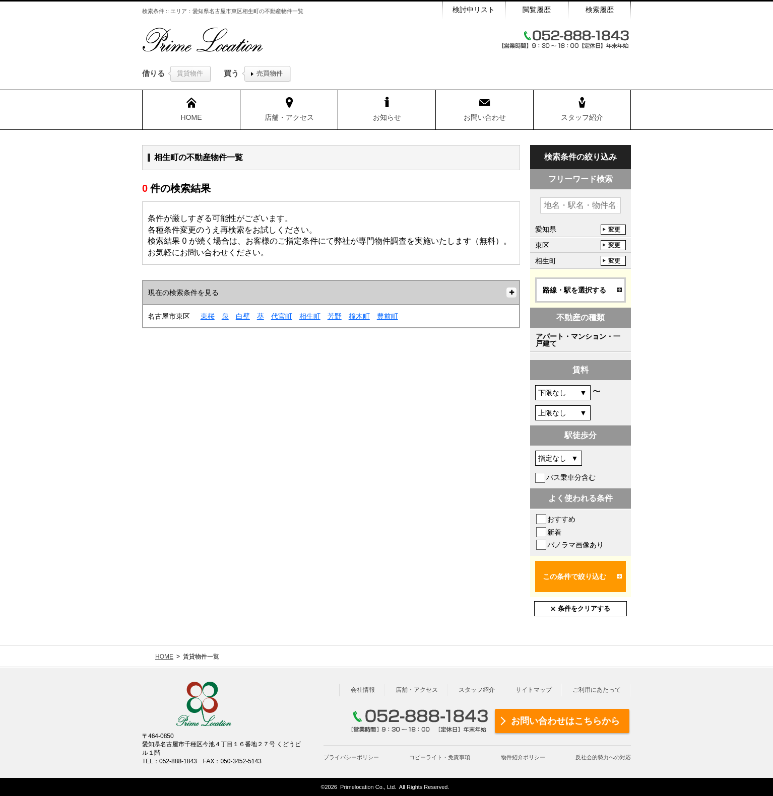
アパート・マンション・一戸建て (578, 339)
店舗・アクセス (417, 689)
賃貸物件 (190, 73)
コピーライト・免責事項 (439, 757)
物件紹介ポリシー (523, 757)
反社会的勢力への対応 (603, 757)
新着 (554, 532)
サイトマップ (534, 689)
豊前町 (387, 316)
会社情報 (363, 689)
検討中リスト (474, 10)
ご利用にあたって (596, 689)
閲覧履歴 (537, 10)
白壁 (243, 316)
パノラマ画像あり (575, 545)
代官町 (281, 316)
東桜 (208, 316)
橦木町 (359, 316)
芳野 (335, 316)
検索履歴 (600, 10)
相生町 (309, 316)
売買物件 (269, 73)
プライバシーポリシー (351, 757)
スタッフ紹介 (477, 689)
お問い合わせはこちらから (565, 721)
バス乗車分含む (571, 477)
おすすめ (561, 519)
